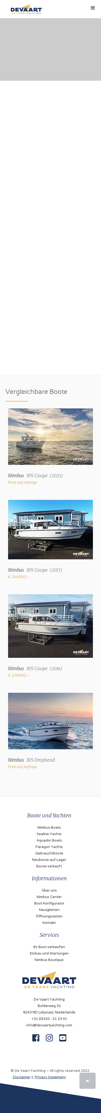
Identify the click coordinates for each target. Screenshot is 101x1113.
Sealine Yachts (49, 834)
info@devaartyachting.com (49, 1025)
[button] (93, 8)
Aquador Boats (49, 840)
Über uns (49, 890)
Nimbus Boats (49, 827)
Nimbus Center (49, 897)
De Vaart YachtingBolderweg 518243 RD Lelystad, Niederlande (49, 1006)
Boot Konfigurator (49, 903)
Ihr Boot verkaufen (49, 947)
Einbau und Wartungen (49, 953)
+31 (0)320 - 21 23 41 (49, 1018)
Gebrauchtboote (49, 853)
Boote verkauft (49, 866)
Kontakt (49, 922)
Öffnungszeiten (49, 916)
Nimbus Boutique (49, 959)
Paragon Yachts (49, 847)
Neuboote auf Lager (49, 859)
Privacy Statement (50, 1077)
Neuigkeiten (49, 909)
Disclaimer (21, 1077)
